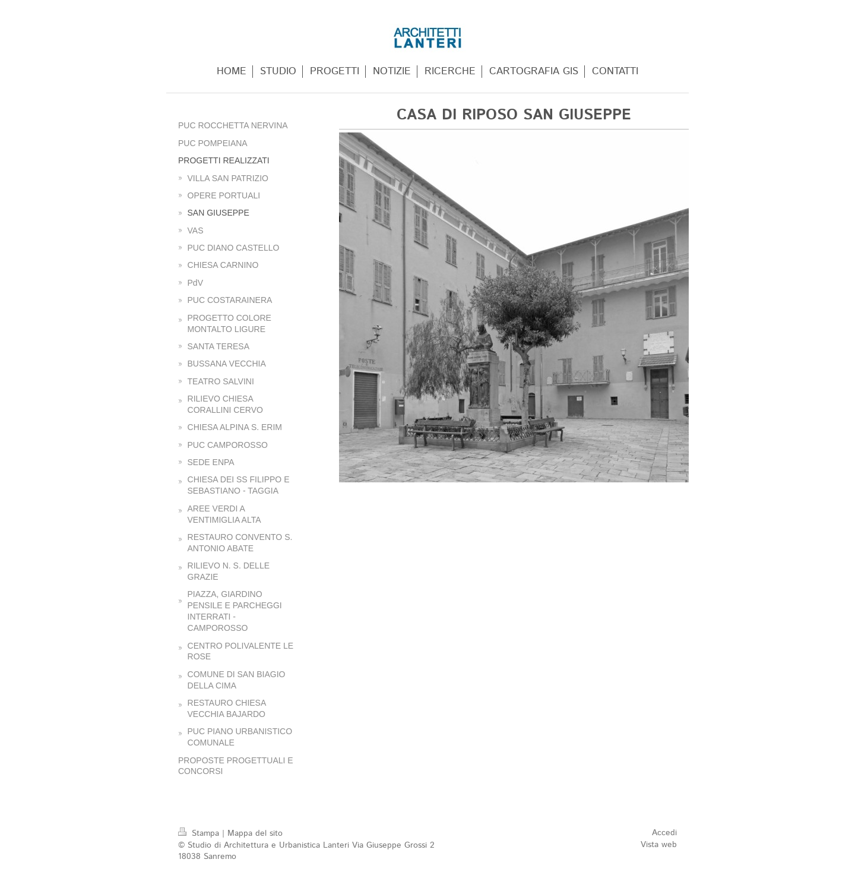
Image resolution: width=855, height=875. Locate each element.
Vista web (659, 845)
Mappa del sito (255, 833)
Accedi (664, 833)
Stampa (200, 833)
